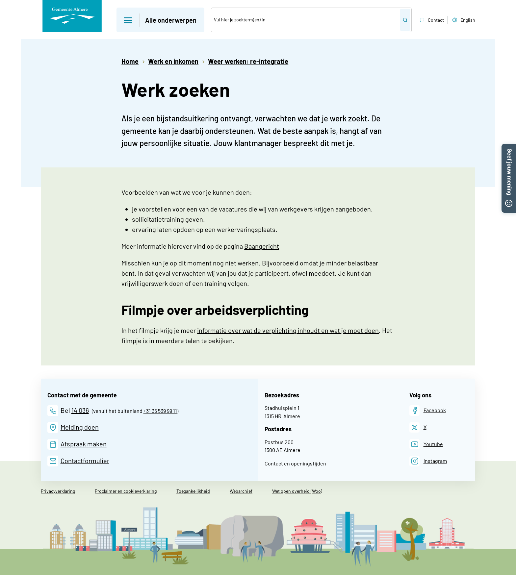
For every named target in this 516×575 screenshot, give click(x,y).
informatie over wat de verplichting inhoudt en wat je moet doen (288, 330)
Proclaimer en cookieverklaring (126, 491)
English (463, 20)
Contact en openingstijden (295, 463)
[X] (417, 427)
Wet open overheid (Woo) (297, 491)
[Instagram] (428, 461)
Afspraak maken (84, 444)
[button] (509, 148)
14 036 (80, 410)
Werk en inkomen (173, 61)
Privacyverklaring (58, 491)
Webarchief (241, 491)
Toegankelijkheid (193, 491)
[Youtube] (426, 444)
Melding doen (80, 427)
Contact (431, 20)
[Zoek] (305, 20)
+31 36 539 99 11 (160, 411)
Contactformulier (85, 460)
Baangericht (261, 246)
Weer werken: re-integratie (248, 61)
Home (130, 61)
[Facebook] (427, 410)
